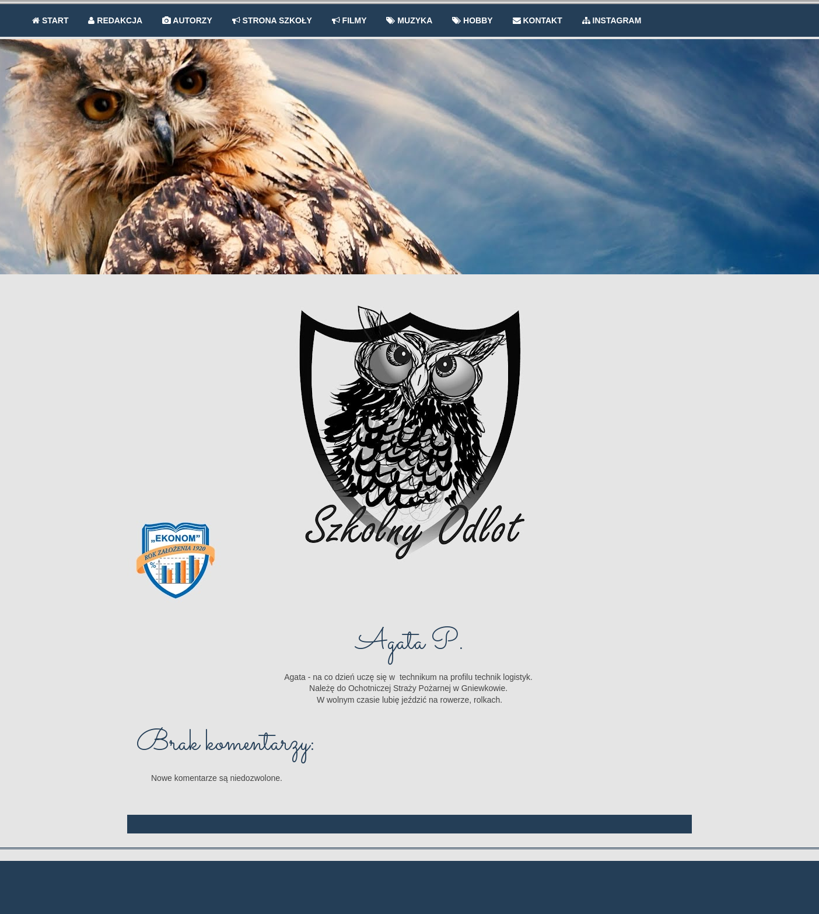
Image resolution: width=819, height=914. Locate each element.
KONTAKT (537, 20)
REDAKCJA (115, 20)
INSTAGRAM (612, 20)
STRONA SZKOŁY (272, 20)
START (50, 20)
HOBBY (472, 20)
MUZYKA (409, 20)
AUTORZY (187, 20)
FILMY (349, 20)
